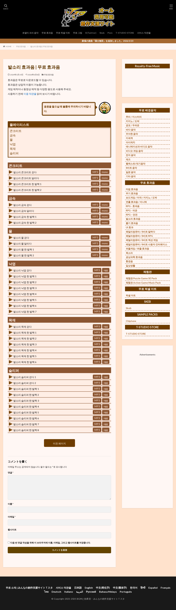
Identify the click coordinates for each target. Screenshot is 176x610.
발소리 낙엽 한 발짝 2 (24, 282)
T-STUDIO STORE (125, 32)
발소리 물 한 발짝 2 (23, 255)
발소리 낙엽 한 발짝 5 (24, 299)
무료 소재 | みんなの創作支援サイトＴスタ (29, 587)
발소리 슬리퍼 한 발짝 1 (26, 388)
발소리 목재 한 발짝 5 (24, 356)
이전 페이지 (59, 443)
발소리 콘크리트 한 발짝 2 (27, 189)
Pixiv (110, 32)
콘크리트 (16, 131)
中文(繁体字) (120, 587)
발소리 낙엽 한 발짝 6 (24, 305)
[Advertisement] (147, 428)
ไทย (46, 591)
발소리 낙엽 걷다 (22, 270)
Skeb (101, 32)
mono (105, 171)
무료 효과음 (47, 32)
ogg (106, 270)
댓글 (10, 473)
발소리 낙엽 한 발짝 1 (24, 276)
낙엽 (13, 144)
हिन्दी (143, 587)
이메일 (11, 517)
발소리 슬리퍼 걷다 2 (24, 382)
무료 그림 (77, 32)
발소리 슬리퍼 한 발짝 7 (26, 424)
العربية (79, 591)
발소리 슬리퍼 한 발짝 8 (26, 430)
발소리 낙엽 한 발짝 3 (24, 288)
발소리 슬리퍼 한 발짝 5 (26, 412)
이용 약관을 (30, 93)
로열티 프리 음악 (30, 32)
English (89, 587)
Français (165, 587)
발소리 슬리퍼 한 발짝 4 (26, 406)
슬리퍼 (14, 153)
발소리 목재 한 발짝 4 (24, 350)
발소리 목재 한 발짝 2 (24, 338)
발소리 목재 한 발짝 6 (24, 362)
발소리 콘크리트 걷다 (25, 172)
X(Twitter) (90, 32)
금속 (13, 135)
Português (126, 591)
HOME (8, 46)
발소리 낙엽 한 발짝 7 (24, 311)
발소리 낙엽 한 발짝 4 (24, 293)
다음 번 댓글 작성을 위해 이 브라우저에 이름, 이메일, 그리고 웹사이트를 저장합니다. (50, 543)
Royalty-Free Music (147, 66)
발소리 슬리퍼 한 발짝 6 (26, 418)
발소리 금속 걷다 (22, 204)
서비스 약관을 (144, 32)
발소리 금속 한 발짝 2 (24, 222)
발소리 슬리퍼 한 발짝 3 (26, 400)
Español (153, 587)
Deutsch (56, 591)
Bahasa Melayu (108, 591)
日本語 (78, 587)
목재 (13, 148)
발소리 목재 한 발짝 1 (24, 332)
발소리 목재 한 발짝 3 (24, 344)
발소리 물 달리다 (22, 243)
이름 (10, 504)
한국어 (133, 587)
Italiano (68, 591)
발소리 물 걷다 (21, 237)
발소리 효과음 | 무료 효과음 (41, 46)
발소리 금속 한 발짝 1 (24, 216)
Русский (91, 591)
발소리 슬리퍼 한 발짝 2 (26, 394)
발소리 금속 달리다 (23, 210)
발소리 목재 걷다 (22, 326)
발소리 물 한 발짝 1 (23, 249)
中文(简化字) (103, 587)
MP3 (95, 171)
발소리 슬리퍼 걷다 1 (24, 377)
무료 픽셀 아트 (63, 32)
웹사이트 (12, 530)
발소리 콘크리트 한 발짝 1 (27, 184)
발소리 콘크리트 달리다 (26, 178)
